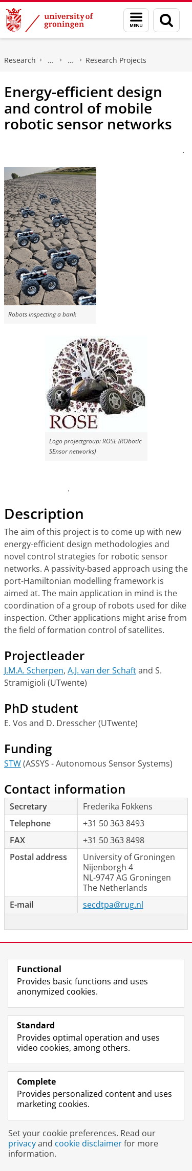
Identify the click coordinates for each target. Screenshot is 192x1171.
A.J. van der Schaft (102, 670)
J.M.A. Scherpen (33, 670)
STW (12, 763)
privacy (22, 1143)
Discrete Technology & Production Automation (71, 60)
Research (20, 60)
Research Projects (116, 60)
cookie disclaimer (88, 1143)
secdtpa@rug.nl (113, 904)
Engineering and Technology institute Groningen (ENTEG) (51, 60)
